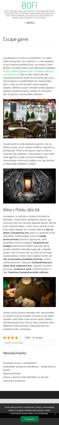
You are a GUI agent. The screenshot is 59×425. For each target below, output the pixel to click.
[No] (55, 414)
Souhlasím (29, 418)
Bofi (29, 5)
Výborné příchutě (11, 373)
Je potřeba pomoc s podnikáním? (20, 362)
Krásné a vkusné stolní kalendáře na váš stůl (25, 377)
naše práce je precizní (14, 380)
